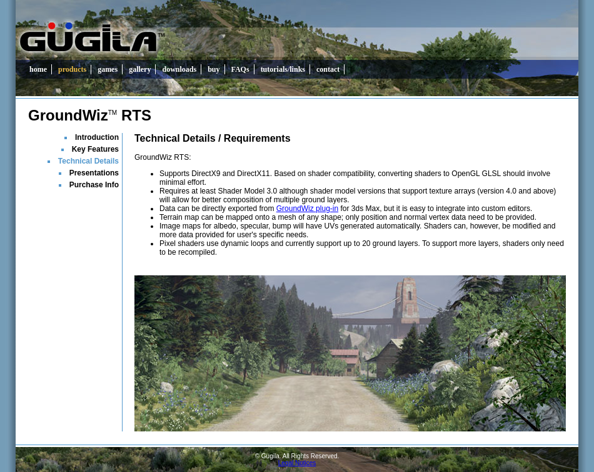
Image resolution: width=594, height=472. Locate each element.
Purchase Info (94, 184)
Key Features (95, 149)
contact (328, 69)
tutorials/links (283, 69)
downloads (179, 69)
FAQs (240, 69)
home (38, 69)
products (72, 69)
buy (213, 69)
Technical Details (88, 161)
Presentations (94, 173)
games (108, 69)
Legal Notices (297, 463)
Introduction (97, 137)
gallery (140, 69)
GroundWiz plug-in (307, 208)
